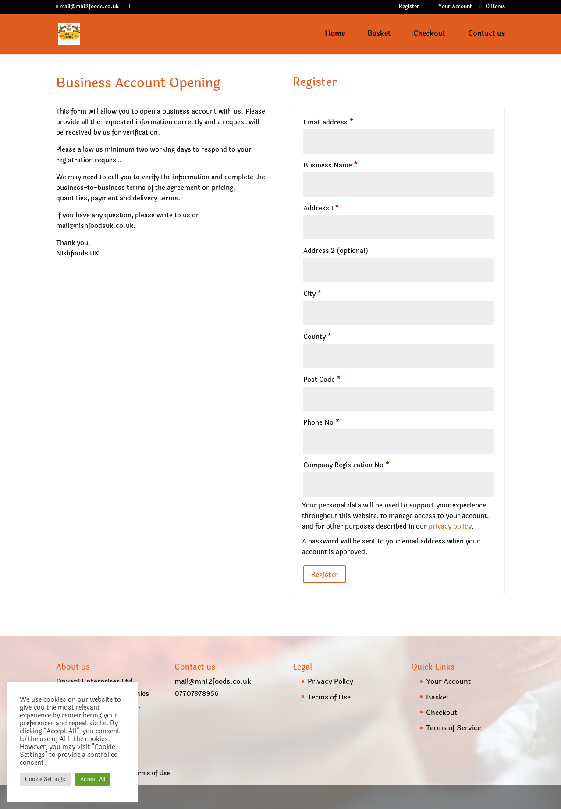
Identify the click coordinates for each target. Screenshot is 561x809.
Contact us (486, 35)
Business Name (330, 165)
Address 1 (321, 208)
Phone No (321, 423)
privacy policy (450, 527)
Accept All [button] (92, 779)
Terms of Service (453, 727)
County (317, 337)
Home (335, 35)
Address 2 (335, 251)
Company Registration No (346, 465)
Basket (379, 35)
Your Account (455, 7)
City (312, 294)
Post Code (322, 380)
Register (409, 7)
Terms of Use (329, 697)
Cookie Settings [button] (45, 779)
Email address (328, 122)
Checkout (429, 35)
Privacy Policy (330, 681)
